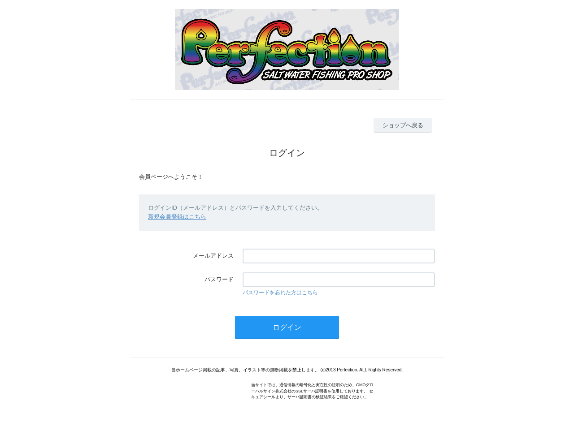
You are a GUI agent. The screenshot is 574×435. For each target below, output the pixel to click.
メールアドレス (213, 255)
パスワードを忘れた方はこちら (280, 292)
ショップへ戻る (403, 125)
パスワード (219, 279)
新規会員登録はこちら (177, 216)
